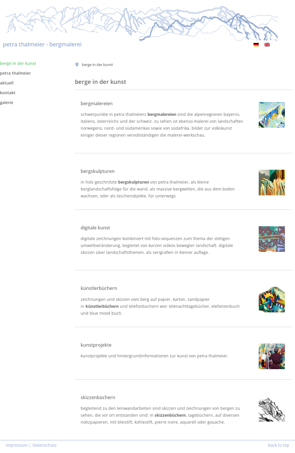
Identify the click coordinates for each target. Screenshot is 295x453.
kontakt (8, 92)
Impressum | (18, 445)
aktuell (7, 83)
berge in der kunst (18, 63)
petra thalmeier (15, 73)
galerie (6, 102)
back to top (278, 445)
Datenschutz (45, 445)
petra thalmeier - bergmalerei (42, 44)
